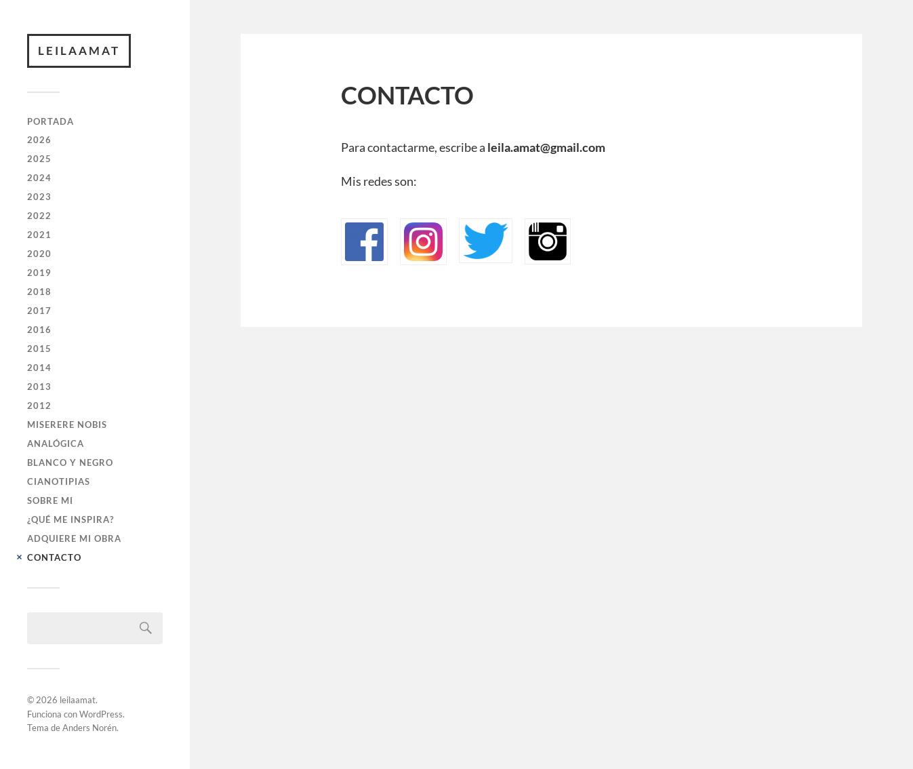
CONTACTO (54, 557)
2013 (39, 386)
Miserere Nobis (67, 424)
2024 (39, 177)
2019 (39, 272)
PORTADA (50, 121)
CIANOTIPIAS (58, 481)
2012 (39, 405)
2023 (39, 196)
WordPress (101, 714)
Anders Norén (89, 727)
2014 (39, 367)
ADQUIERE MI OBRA (74, 538)
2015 (39, 348)
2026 (39, 139)
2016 (39, 329)
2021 (39, 234)
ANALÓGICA (55, 443)
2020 (39, 253)
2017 (39, 310)
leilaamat (79, 50)
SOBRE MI (50, 500)
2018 (39, 291)
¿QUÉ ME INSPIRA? (70, 519)
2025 (39, 158)
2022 (39, 215)
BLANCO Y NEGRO (70, 462)
